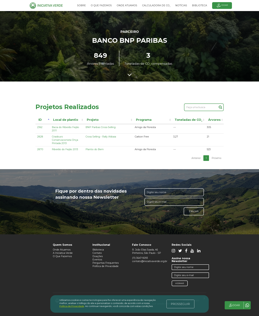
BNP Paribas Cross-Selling (101, 127)
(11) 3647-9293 (140, 257)
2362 (39, 127)
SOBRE (81, 5)
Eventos (97, 259)
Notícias (181, 5)
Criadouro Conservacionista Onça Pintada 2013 (65, 140)
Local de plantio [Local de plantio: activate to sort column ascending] (65, 120)
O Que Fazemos (62, 256)
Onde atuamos (127, 5)
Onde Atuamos (61, 249)
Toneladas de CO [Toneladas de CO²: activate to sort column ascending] (188, 120)
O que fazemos (101, 5)
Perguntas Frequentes (105, 262)
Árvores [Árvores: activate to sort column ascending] (214, 120)
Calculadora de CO (156, 6)
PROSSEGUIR (180, 304)
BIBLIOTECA (199, 5)
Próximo (216, 158)
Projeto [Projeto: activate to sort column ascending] (93, 120)
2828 (40, 136)
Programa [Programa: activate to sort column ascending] (144, 120)
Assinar (179, 283)
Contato (97, 252)
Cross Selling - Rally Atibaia (101, 136)
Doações (97, 256)
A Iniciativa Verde (63, 252)
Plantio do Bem (95, 149)
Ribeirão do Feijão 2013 (65, 149)
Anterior (196, 158)
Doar (222, 5)
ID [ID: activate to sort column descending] (40, 120)
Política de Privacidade (105, 266)
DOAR (234, 305)
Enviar (194, 211)
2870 (40, 149)
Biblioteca (98, 249)
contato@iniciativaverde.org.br (149, 261)
